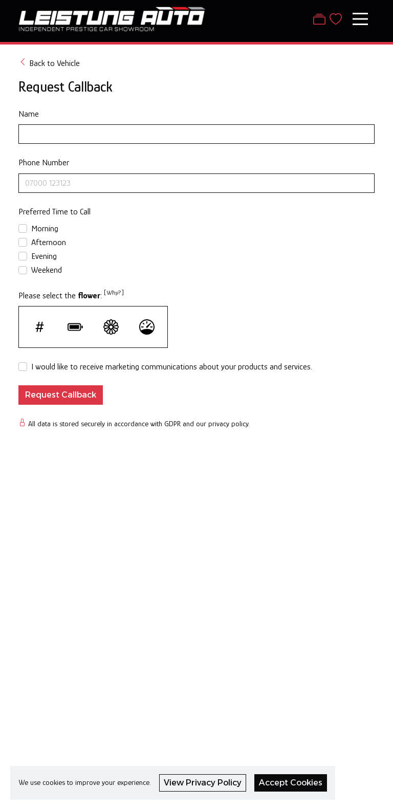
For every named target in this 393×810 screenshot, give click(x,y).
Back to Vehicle (49, 62)
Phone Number (43, 162)
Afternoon (48, 242)
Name (28, 114)
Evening (44, 256)
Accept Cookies (290, 782)
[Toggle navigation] (360, 19)
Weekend (46, 270)
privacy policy (228, 424)
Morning (44, 228)
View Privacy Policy (203, 782)
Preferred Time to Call (54, 211)
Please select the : (71, 294)
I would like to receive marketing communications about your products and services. (171, 366)
